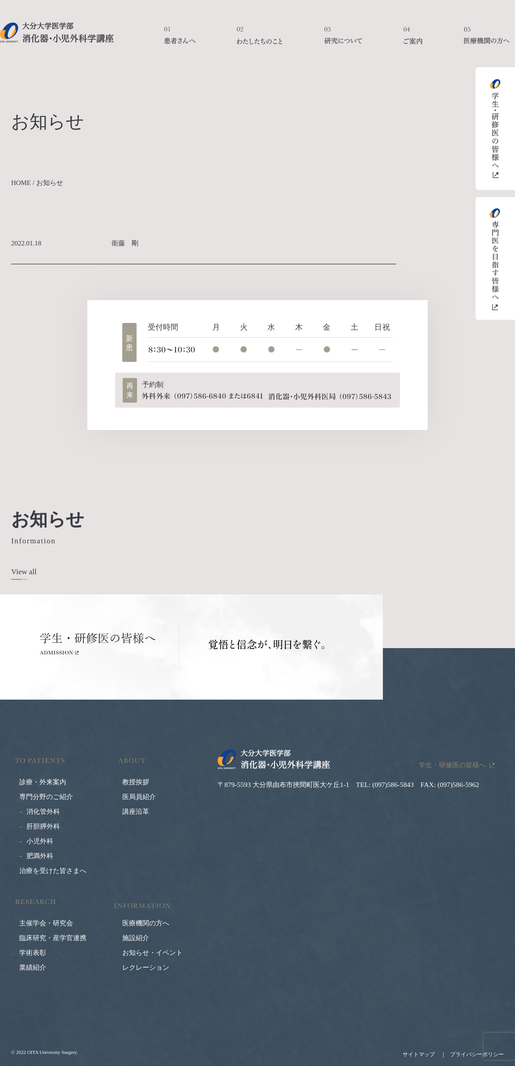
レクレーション (145, 967)
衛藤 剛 (128, 243)
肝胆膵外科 (43, 826)
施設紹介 (135, 937)
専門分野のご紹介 (46, 796)
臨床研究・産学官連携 (52, 937)
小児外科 (39, 841)
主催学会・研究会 (46, 923)
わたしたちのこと (259, 40)
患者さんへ (179, 40)
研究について (343, 40)
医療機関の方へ (486, 40)
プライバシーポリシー (477, 1054)
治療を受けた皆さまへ (52, 870)
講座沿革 (135, 811)
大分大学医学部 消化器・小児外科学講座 (57, 32)
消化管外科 (43, 811)
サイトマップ (419, 1054)
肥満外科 (39, 856)
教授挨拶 (135, 782)
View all (24, 571)
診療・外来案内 (42, 782)
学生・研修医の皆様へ (452, 765)
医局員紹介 (139, 796)
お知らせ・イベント (152, 952)
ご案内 (412, 40)
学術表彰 (32, 952)
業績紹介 (32, 967)
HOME (21, 182)
